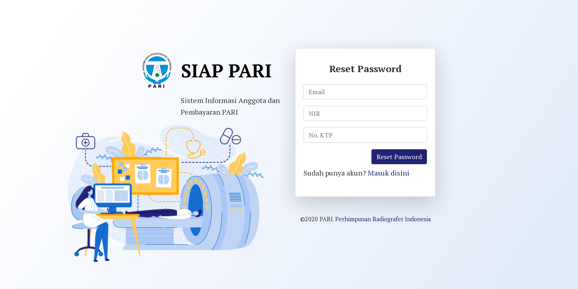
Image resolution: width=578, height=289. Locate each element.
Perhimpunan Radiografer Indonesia (383, 219)
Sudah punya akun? (356, 173)
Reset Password (399, 156)
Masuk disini (388, 173)
